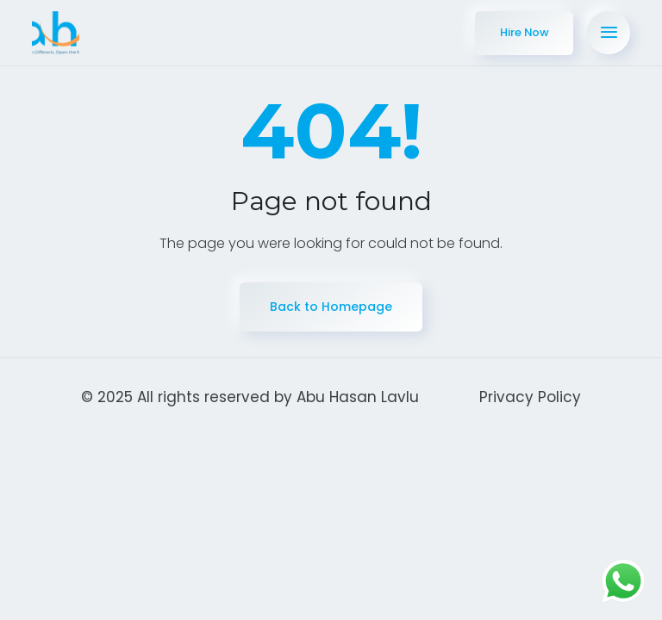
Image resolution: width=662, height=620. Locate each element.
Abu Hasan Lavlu (358, 400)
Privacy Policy (530, 400)
